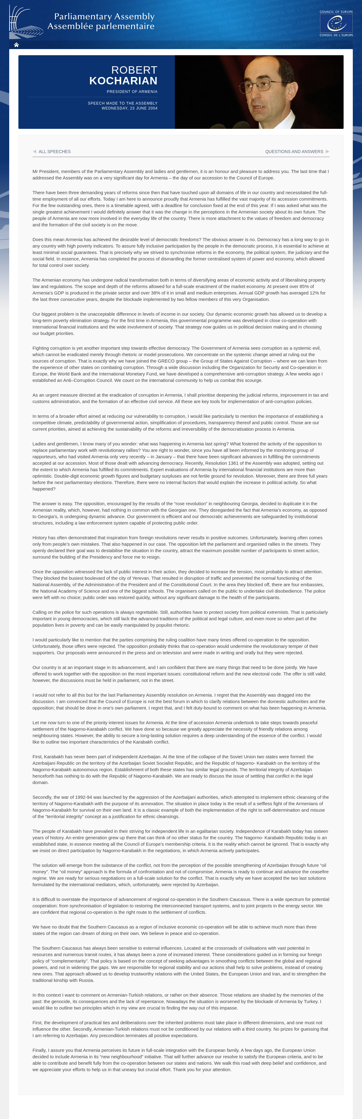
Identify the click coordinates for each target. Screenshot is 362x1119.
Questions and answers (294, 151)
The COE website (336, 23)
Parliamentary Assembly (83, 22)
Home (16, 44)
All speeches (55, 151)
